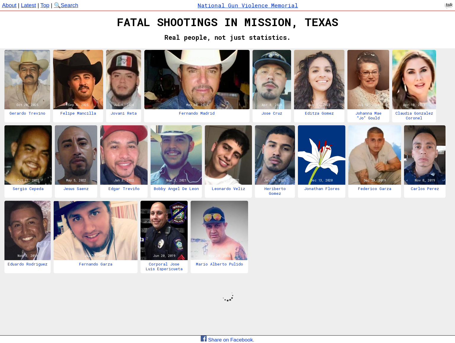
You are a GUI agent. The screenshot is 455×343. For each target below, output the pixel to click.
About (9, 5)
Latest (28, 5)
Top (44, 5)
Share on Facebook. (227, 340)
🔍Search (66, 5)
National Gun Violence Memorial (248, 5)
